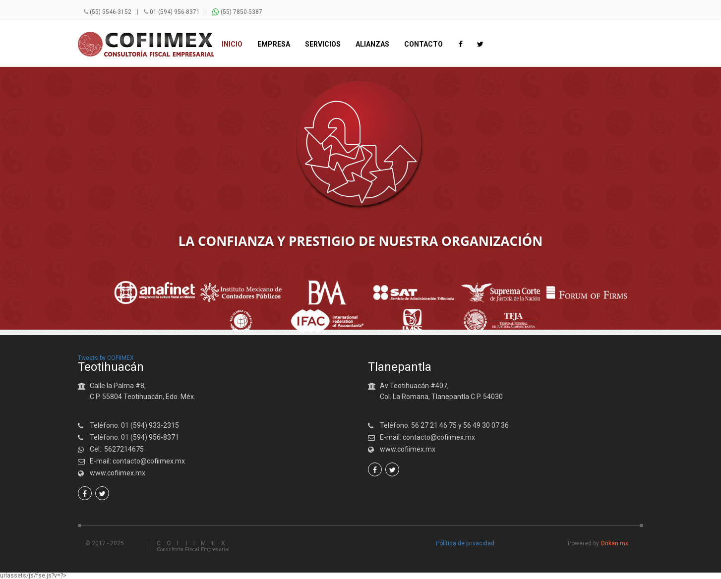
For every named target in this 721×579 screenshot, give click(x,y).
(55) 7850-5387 (237, 11)
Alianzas (372, 44)
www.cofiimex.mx (117, 472)
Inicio (232, 44)
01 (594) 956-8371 (175, 11)
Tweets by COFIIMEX (106, 357)
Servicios (323, 44)
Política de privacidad (465, 543)
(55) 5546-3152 (110, 11)
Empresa (273, 44)
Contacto (423, 44)
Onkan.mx (614, 543)
